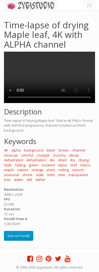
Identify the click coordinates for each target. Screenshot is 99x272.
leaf (73, 165)
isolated (48, 165)
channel (78, 150)
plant (51, 169)
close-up (11, 155)
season (78, 169)
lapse (62, 165)
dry (72, 160)
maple (9, 169)
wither (40, 179)
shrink (27, 174)
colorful (27, 155)
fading (20, 165)
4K (6, 150)
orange (37, 169)
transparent (78, 174)
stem (51, 174)
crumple (43, 155)
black (51, 150)
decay (74, 155)
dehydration (36, 160)
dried (62, 160)
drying (84, 160)
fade (8, 165)
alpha (16, 150)
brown (64, 150)
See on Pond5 (18, 235)
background (33, 150)
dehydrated (13, 160)
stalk (40, 174)
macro (85, 165)
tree (7, 179)
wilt (29, 179)
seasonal (11, 174)
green (33, 165)
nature (22, 169)
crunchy (59, 155)
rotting (63, 169)
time (61, 174)
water (18, 179)
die (52, 160)
